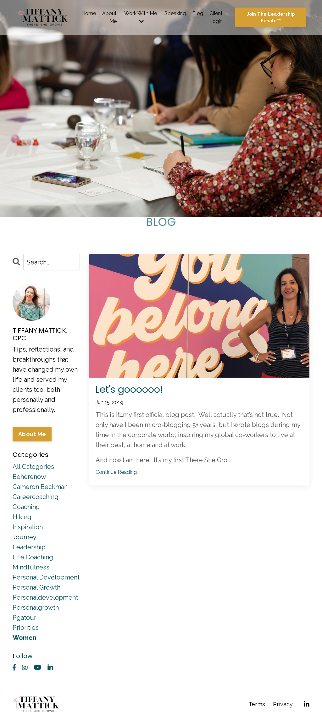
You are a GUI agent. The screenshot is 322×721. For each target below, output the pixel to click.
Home (88, 13)
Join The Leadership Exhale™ (271, 17)
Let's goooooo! (129, 389)
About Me (109, 17)
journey (24, 537)
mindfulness (31, 567)
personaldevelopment (45, 597)
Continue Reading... (118, 472)
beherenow (29, 476)
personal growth (36, 587)
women (24, 637)
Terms (256, 704)
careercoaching (35, 497)
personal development (46, 577)
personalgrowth (36, 607)
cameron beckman (40, 487)
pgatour (24, 617)
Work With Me (140, 17)
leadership (29, 547)
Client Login (216, 17)
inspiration (28, 527)
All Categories (33, 466)
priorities (26, 627)
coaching (26, 507)
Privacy (283, 704)
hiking (22, 517)
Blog (197, 13)
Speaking (175, 13)
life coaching (33, 557)
